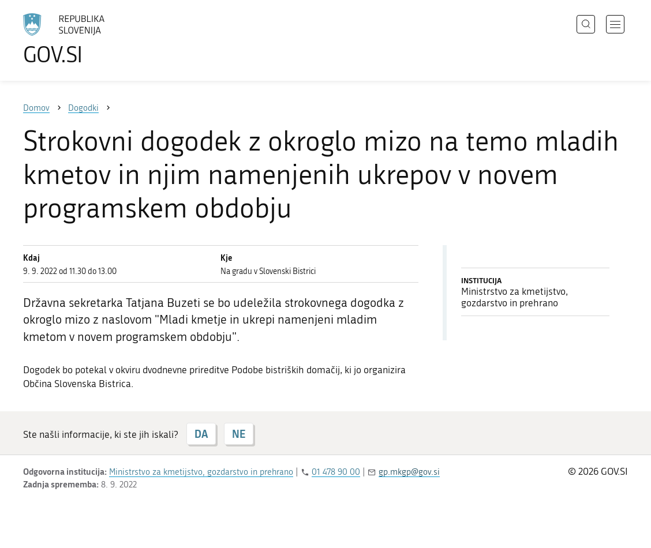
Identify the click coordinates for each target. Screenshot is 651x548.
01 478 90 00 (336, 472)
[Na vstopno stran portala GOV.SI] (96, 39)
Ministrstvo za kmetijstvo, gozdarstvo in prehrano (201, 472)
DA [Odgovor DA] (201, 433)
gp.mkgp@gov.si (409, 472)
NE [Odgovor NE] (238, 433)
